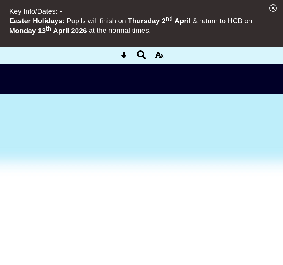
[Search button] (141, 57)
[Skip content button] (124, 57)
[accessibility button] (159, 57)
